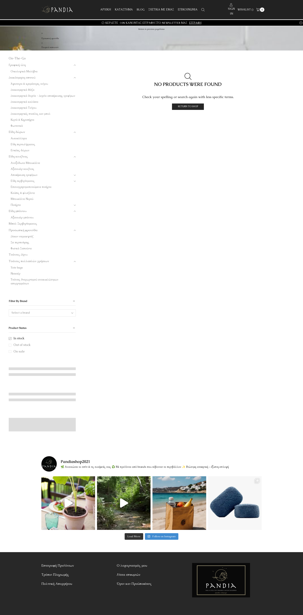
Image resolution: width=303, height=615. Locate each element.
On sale (19, 351)
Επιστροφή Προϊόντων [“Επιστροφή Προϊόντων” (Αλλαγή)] (57, 565)
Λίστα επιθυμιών (128, 574)
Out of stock (22, 345)
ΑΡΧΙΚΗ (105, 9)
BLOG (141, 9)
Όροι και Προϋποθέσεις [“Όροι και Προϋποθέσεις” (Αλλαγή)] (134, 584)
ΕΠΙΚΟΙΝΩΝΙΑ (187, 9)
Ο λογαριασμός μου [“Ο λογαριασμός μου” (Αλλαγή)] (132, 565)
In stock (19, 338)
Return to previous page (148, 29)
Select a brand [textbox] (21, 312)
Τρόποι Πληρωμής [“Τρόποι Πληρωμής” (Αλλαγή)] (55, 574)
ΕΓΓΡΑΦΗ (195, 23)
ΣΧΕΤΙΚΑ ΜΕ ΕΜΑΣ (161, 9)
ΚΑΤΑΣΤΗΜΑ (124, 9)
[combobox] (42, 312)
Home (162, 29)
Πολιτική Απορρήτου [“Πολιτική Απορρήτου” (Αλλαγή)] (56, 584)
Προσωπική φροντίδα (50, 38)
